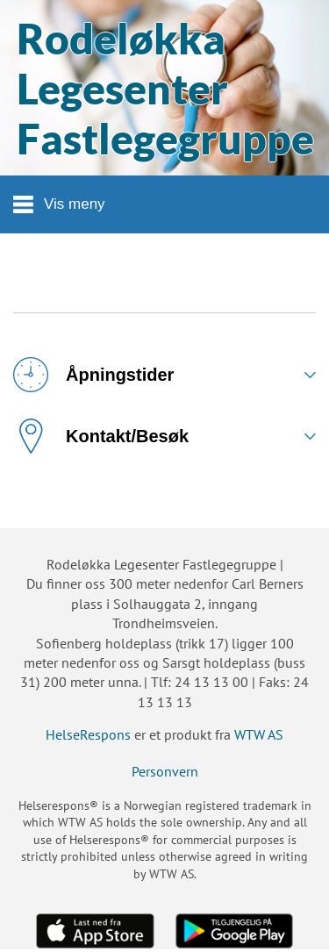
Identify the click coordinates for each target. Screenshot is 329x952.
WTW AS (258, 734)
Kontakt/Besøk (101, 436)
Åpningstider (93, 374)
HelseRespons (88, 734)
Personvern (165, 771)
